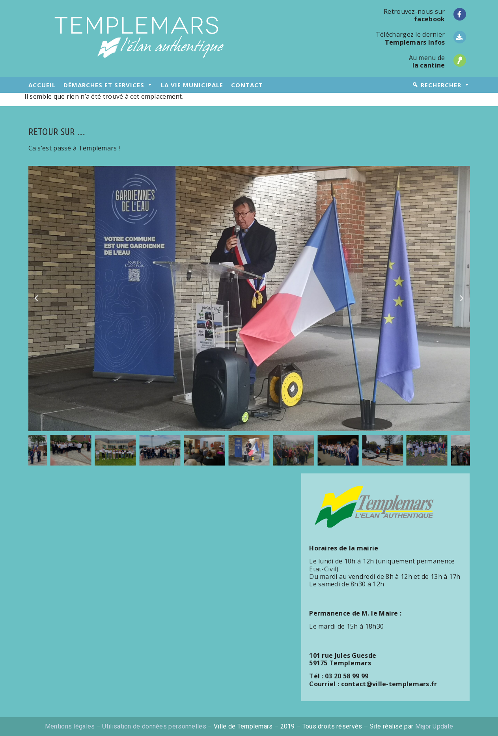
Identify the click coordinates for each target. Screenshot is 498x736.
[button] (36, 298)
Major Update (434, 726)
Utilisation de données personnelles (154, 726)
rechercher (445, 85)
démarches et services (108, 85)
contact (247, 85)
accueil (42, 85)
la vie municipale (192, 85)
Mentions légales (70, 726)
